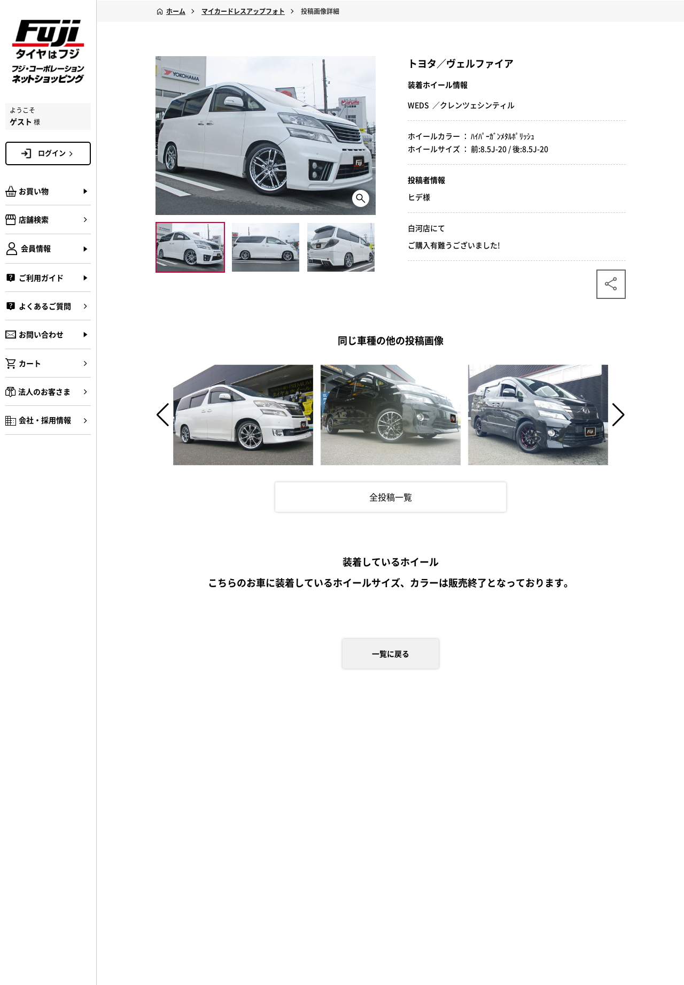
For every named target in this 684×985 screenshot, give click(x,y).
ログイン (57, 153)
